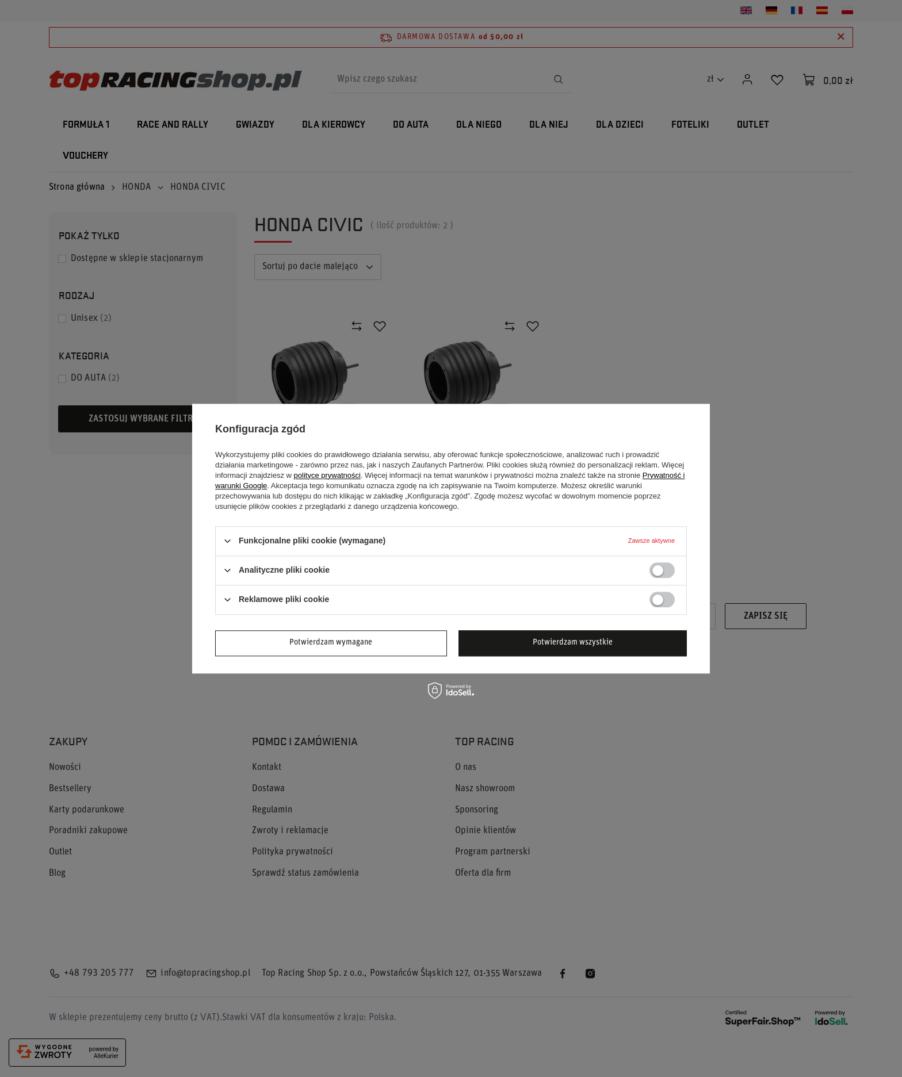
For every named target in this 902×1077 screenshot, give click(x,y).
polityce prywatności (327, 475)
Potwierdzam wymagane (330, 642)
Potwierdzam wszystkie (573, 642)
